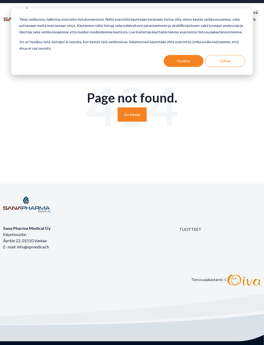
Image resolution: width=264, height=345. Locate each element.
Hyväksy (183, 61)
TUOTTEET (190, 229)
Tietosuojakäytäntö (207, 279)
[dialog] (132, 41)
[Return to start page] (132, 114)
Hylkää (225, 61)
